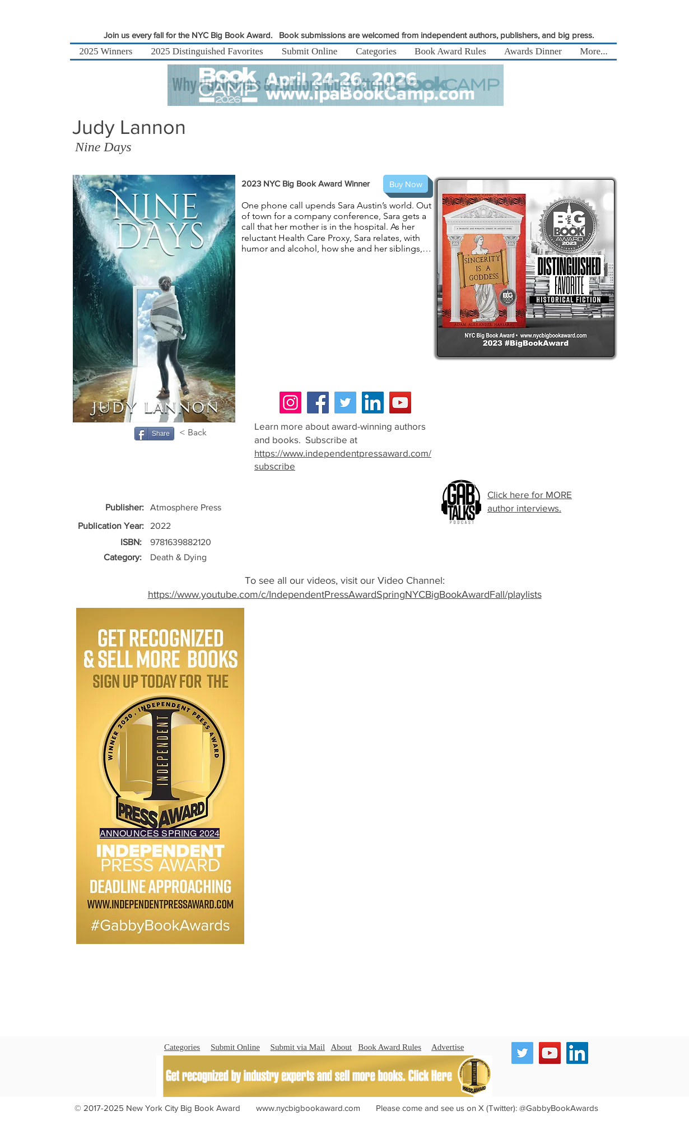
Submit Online (235, 1047)
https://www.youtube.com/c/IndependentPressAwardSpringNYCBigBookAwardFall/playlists (345, 594)
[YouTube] (400, 402)
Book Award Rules (389, 1047)
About (341, 1047)
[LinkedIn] (373, 402)
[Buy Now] (405, 184)
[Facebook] (318, 402)
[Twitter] (345, 402)
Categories (182, 1047)
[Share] (154, 433)
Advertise (447, 1047)
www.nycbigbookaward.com (308, 1108)
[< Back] (198, 432)
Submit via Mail (298, 1047)
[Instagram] (290, 402)
